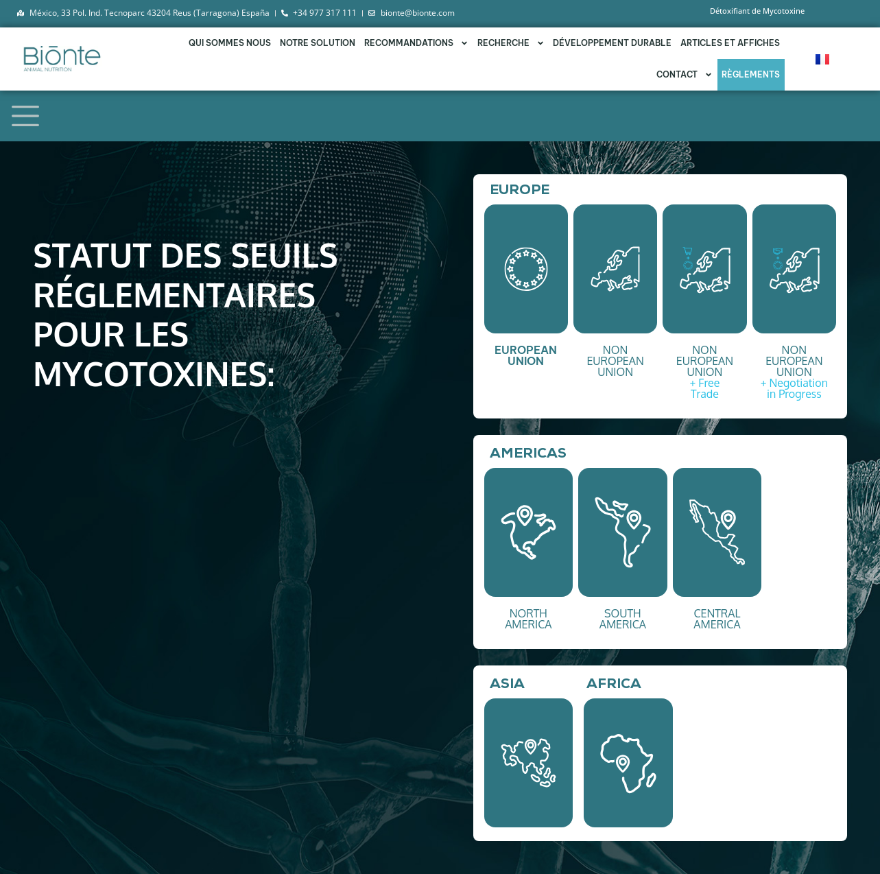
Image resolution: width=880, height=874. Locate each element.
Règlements (751, 74)
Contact (684, 75)
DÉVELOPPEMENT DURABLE (612, 43)
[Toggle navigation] (25, 116)
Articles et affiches (730, 43)
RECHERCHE (511, 43)
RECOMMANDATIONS (416, 43)
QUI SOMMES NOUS (230, 43)
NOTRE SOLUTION (317, 43)
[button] (526, 268)
